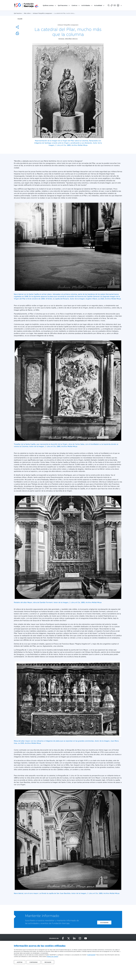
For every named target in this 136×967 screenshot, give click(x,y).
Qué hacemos (63, 5)
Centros (74, 5)
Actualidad (98, 5)
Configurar (33, 962)
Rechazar (48, 962)
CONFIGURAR (91, 955)
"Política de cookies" (52, 956)
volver (19, 19)
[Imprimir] (17, 33)
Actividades (85, 5)
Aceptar (19, 962)
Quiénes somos (48, 5)
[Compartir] (17, 27)
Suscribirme (104, 922)
